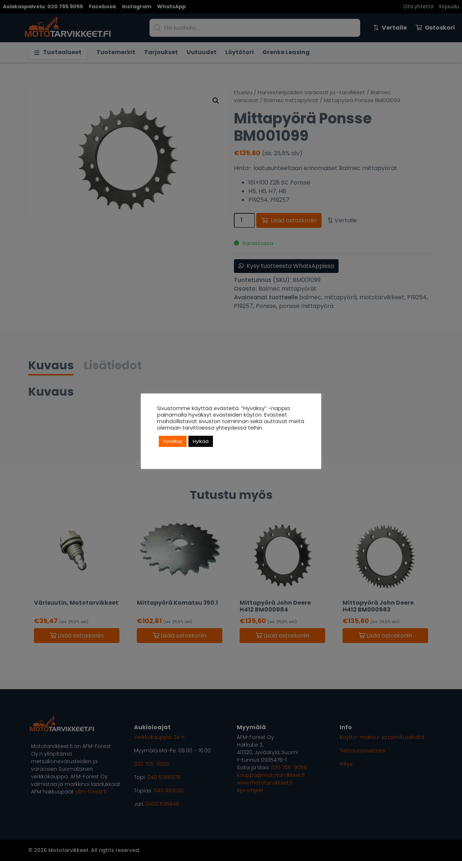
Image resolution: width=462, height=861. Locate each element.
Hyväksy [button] (172, 441)
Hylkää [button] (201, 441)
